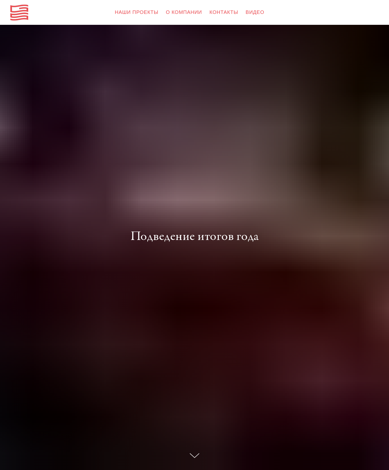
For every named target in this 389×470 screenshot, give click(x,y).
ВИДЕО (255, 12)
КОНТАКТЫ (223, 12)
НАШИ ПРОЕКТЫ (137, 12)
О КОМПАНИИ (184, 12)
